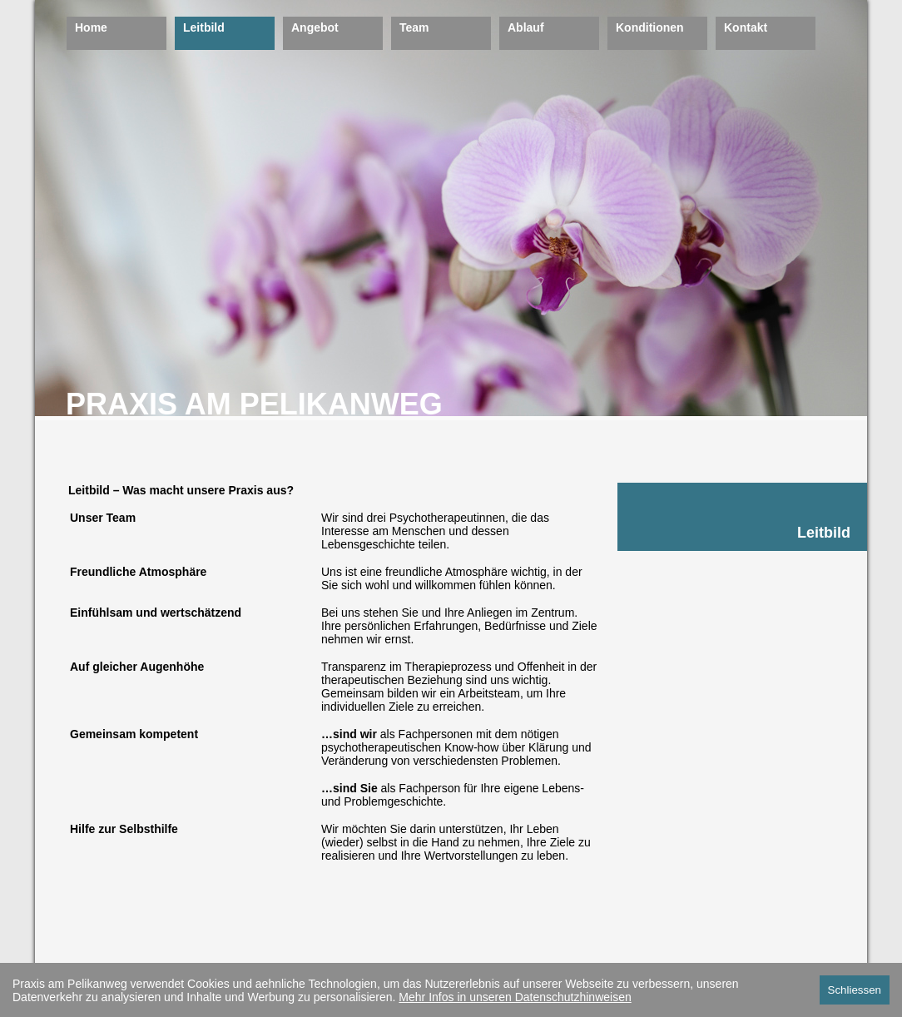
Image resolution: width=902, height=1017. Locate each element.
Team (414, 27)
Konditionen (650, 27)
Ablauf (526, 27)
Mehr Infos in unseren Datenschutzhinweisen (515, 997)
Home (91, 27)
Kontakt (745, 27)
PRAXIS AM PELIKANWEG (254, 404)
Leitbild (204, 27)
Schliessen (854, 990)
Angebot (315, 27)
